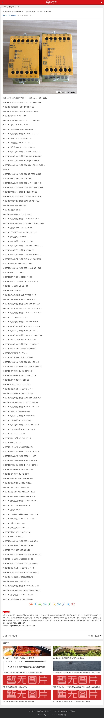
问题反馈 (64, 711)
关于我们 (32, 711)
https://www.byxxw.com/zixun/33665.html (23, 626)
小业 (5, 15)
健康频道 (11, 7)
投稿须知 (48, 711)
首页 (5, 7)
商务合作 (56, 711)
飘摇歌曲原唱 (13, 636)
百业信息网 (61, 715)
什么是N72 (98, 636)
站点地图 (72, 711)
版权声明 (40, 711)
